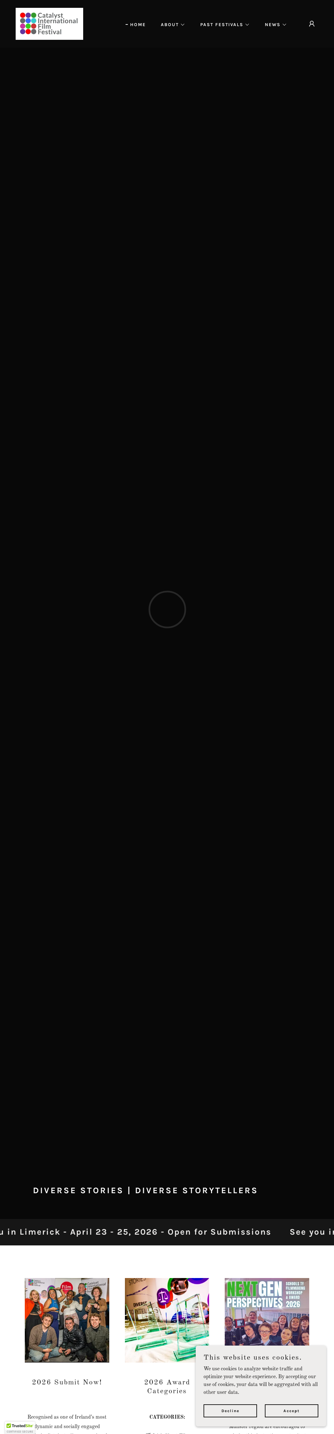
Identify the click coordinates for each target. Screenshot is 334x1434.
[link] (49, 23)
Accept (291, 1410)
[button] (170, 25)
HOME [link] (138, 24)
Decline (230, 1410)
